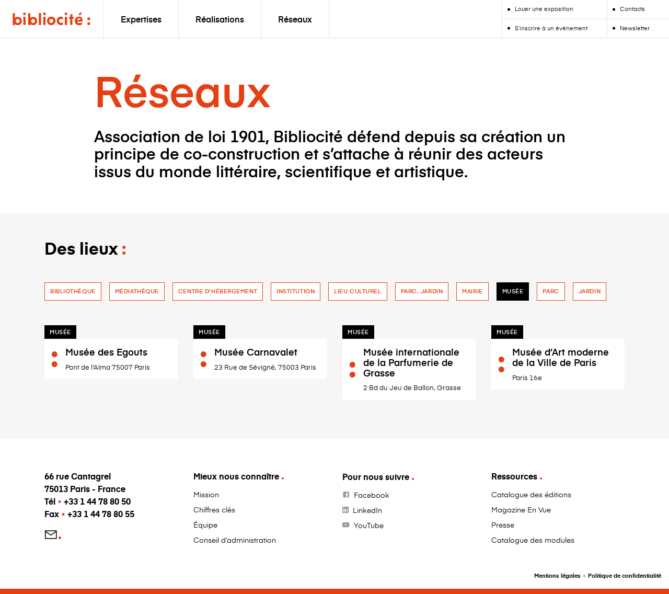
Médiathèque (137, 291)
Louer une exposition (544, 9)
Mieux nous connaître (236, 476)
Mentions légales (557, 575)
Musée (513, 291)
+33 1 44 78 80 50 (97, 501)
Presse (502, 525)
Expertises (141, 19)
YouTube (369, 525)
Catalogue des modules (532, 540)
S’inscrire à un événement (551, 28)
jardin (590, 291)
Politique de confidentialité (624, 575)
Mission (206, 494)
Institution (295, 291)
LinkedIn (367, 510)
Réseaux (295, 19)
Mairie (472, 291)
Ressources (514, 476)
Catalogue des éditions (531, 494)
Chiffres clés (214, 510)
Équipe (205, 525)
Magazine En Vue (521, 510)
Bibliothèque (73, 291)
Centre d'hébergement (217, 291)
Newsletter (635, 28)
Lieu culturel (357, 291)
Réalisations (219, 19)
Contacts (632, 9)
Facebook (371, 495)
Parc (551, 291)
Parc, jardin (422, 291)
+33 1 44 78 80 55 (100, 514)
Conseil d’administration (234, 540)
